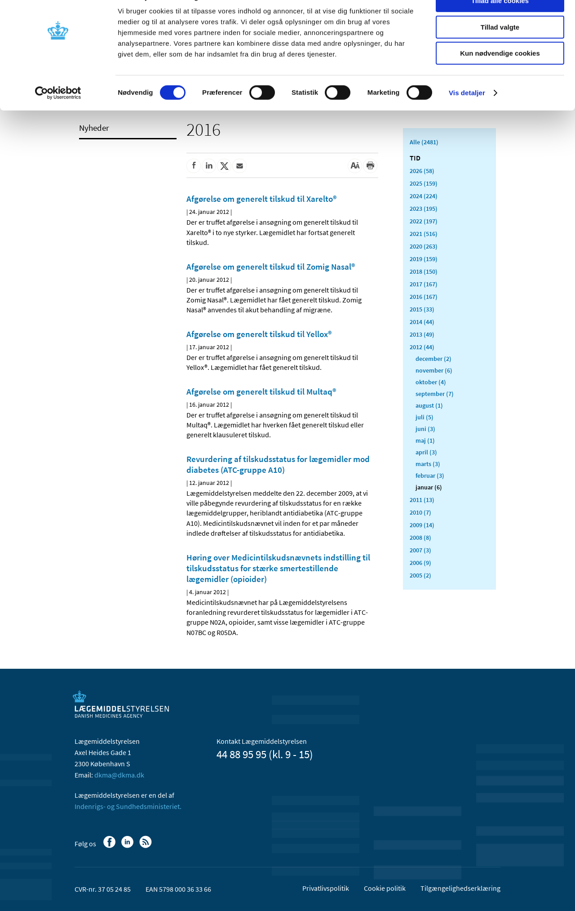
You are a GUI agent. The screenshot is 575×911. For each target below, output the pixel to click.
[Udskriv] (370, 166)
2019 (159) (424, 259)
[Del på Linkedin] (209, 166)
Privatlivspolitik (325, 888)
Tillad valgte (500, 49)
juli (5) (424, 417)
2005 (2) (420, 575)
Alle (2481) (424, 142)
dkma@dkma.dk (119, 774)
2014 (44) (422, 322)
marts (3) (428, 464)
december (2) (433, 359)
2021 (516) (424, 234)
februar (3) (430, 475)
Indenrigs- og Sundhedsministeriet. (128, 806)
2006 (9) (420, 563)
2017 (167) (424, 284)
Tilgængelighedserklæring (460, 888)
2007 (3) (420, 550)
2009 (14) (422, 525)
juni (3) (425, 429)
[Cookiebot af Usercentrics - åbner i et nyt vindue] (58, 114)
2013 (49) (422, 334)
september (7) (435, 394)
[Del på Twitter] (224, 166)
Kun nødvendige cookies (500, 75)
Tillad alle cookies (500, 22)
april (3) (426, 452)
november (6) (434, 370)
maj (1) (425, 440)
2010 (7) (420, 512)
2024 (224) (424, 196)
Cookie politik (385, 888)
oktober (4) (431, 382)
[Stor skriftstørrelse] (355, 166)
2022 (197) (424, 221)
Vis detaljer (467, 114)
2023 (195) (424, 208)
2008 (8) (420, 537)
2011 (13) (422, 500)
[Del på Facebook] (193, 166)
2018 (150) (424, 271)
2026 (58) (422, 171)
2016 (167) (424, 297)
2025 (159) (424, 183)
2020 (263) (424, 246)
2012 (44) (422, 347)
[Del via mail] (239, 166)
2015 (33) (422, 309)
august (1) (429, 405)
